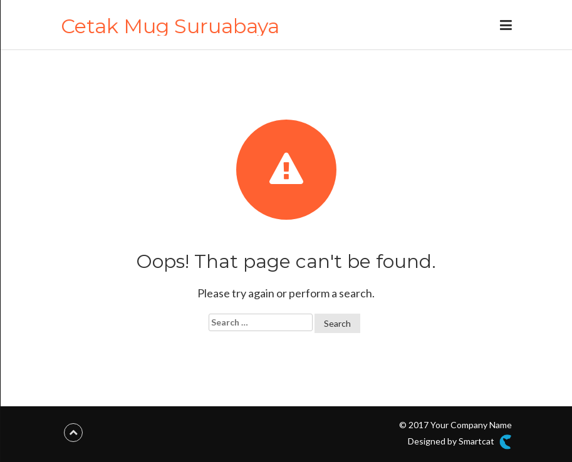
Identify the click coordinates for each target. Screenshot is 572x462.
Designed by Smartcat (459, 441)
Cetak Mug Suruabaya (170, 26)
